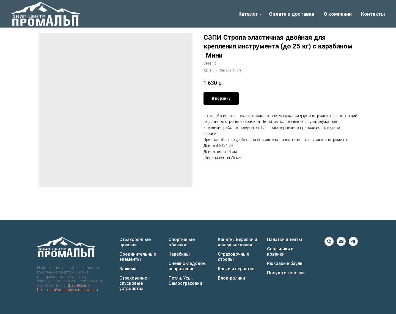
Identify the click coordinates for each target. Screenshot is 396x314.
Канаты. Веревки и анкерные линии (237, 242)
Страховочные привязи (135, 242)
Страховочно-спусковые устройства (134, 283)
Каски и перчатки (236, 268)
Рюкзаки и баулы (285, 263)
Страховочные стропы (233, 256)
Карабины (179, 254)
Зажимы (128, 268)
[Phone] (329, 244)
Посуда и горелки (286, 272)
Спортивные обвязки (182, 242)
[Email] (341, 244)
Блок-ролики (231, 278)
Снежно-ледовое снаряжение (187, 266)
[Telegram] (353, 244)
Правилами (77, 285)
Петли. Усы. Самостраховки (185, 280)
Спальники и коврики (280, 251)
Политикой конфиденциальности (67, 290)
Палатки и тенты (284, 239)
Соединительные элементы (137, 256)
